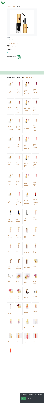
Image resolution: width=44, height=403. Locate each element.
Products (14, 6)
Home (8, 6)
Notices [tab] (2, 67)
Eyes (8, 37)
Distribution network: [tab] (5, 70)
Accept (23, 398)
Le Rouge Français (28, 77)
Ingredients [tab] (3, 65)
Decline (29, 398)
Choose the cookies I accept (26, 400)
